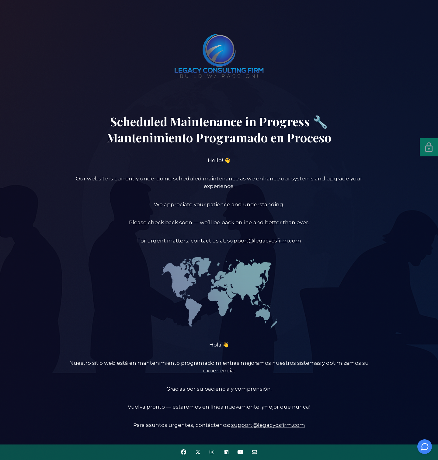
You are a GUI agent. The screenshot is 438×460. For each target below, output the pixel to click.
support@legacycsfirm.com (264, 241)
